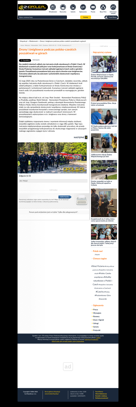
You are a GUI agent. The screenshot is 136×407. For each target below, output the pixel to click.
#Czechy (100, 292)
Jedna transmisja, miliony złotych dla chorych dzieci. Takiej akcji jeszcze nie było (103, 243)
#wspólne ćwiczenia (106, 284)
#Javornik (103, 299)
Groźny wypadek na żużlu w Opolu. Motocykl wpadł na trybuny (101, 183)
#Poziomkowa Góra (103, 295)
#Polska (107, 292)
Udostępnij (35, 60)
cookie (98, 337)
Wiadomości (33, 41)
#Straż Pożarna (97, 266)
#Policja (107, 266)
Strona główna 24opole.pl (52, 391)
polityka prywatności (91, 339)
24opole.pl (23, 41)
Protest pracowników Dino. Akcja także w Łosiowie (103, 104)
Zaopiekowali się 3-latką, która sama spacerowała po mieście (102, 220)
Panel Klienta (99, 391)
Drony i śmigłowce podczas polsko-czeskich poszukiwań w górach (63, 41)
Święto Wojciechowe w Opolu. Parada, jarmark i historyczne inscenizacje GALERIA (102, 76)
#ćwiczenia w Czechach (102, 288)
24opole (97, 254)
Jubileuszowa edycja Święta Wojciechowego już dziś (101, 155)
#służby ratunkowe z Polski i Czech (102, 281)
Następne (80, 137)
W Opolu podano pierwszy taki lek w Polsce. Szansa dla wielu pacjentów (104, 128)
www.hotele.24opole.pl (51, 394)
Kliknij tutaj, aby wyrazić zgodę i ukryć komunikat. (68, 341)
